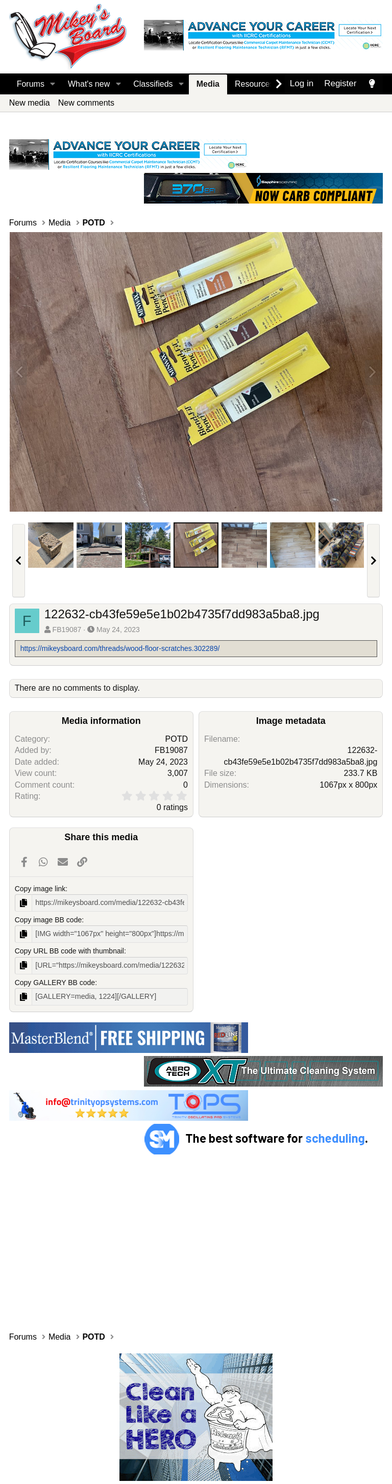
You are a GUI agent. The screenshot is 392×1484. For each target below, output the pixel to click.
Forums (30, 84)
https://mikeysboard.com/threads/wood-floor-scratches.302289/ (120, 648)
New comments (86, 102)
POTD (176, 739)
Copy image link (40, 889)
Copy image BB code (48, 920)
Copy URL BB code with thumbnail (69, 951)
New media (29, 102)
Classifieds (153, 84)
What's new (89, 84)
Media (208, 84)
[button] (52, 84)
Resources (254, 84)
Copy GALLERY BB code (55, 982)
